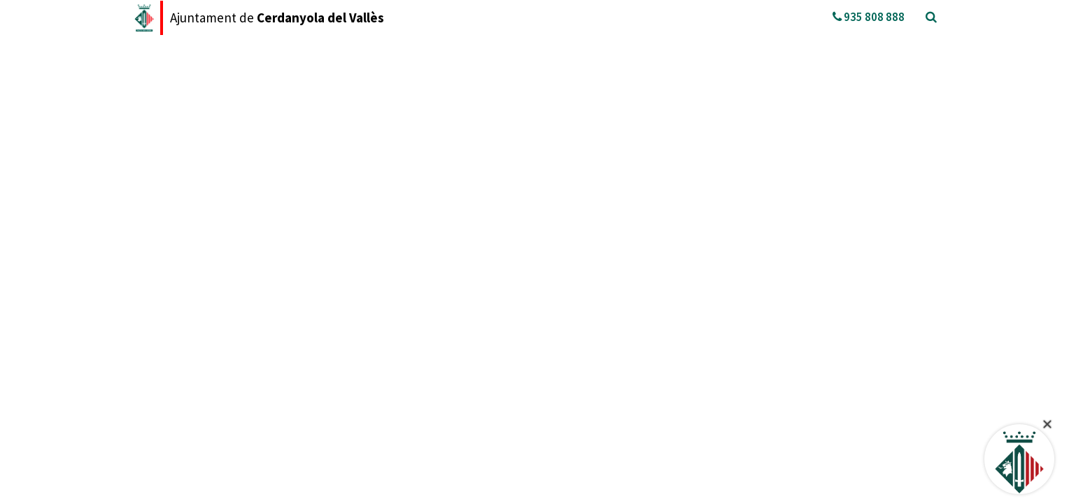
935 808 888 (869, 16)
